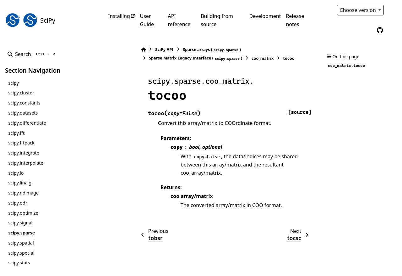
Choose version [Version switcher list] (359, 10)
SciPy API (132, 49)
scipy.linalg (19, 183)
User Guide (147, 20)
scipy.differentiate (27, 123)
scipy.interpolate (25, 163)
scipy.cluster (21, 93)
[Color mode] (393, 10)
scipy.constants (24, 103)
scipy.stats (19, 263)
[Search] (32, 54)
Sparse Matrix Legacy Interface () (163, 58)
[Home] (111, 49)
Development (265, 16)
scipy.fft (16, 133)
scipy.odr (17, 203)
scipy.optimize (23, 213)
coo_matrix (230, 58)
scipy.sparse (21, 233)
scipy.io (16, 173)
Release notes (295, 20)
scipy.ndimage (23, 193)
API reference (179, 20)
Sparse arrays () (179, 50)
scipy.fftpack (21, 143)
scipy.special (21, 253)
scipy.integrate (23, 153)
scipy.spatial (21, 243)
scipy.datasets (23, 113)
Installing (119, 16)
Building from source (217, 20)
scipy (13, 83)
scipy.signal (20, 223)
